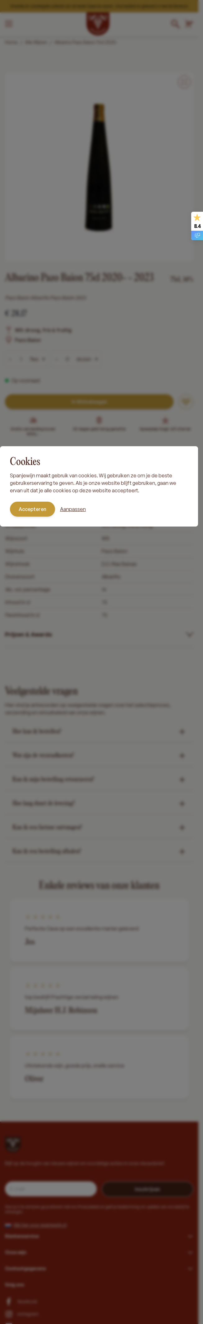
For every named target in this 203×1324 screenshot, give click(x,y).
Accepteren (32, 509)
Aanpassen (73, 509)
